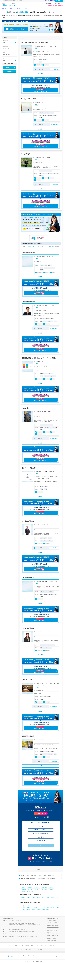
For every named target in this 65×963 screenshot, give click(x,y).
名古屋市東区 (37, 889)
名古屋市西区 (29, 887)
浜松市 (22, 929)
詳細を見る (40, 73)
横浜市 (13, 924)
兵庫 (23, 931)
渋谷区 (19, 923)
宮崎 (31, 936)
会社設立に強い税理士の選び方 (52, 937)
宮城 (20, 920)
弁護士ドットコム (25, 961)
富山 (21, 927)
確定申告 (22, 897)
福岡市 (13, 936)
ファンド (22, 909)
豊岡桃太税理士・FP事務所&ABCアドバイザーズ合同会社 (39, 358)
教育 (21, 907)
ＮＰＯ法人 (34, 909)
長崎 (21, 936)
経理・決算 (33, 897)
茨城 (35, 924)
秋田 (25, 920)
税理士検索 (17, 945)
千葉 (30, 924)
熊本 (23, 936)
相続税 (57, 897)
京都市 (20, 931)
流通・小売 (30, 905)
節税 (43, 897)
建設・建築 (41, 905)
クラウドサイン (32, 961)
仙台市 (23, 920)
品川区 (33, 923)
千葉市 (32, 924)
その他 (44, 907)
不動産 (58, 905)
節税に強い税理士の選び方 (51, 940)
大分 (28, 936)
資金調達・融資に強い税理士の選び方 (53, 933)
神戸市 (25, 931)
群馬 (39, 924)
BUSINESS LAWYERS (39, 961)
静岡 (16, 929)
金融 (48, 907)
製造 (21, 905)
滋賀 (28, 931)
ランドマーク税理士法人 (29, 468)
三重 (26, 929)
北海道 (10, 920)
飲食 (25, 905)
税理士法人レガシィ (28, 680)
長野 (12, 927)
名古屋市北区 (44, 889)
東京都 (10, 923)
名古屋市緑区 (51, 887)
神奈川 (10, 924)
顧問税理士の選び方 (50, 932)
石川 (19, 927)
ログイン (45, 0)
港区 (13, 923)
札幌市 (13, 920)
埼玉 (23, 924)
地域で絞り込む (9, 67)
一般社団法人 (45, 909)
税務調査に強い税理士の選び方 (52, 935)
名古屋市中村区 (36, 887)
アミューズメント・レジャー (36, 907)
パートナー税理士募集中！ (38, 949)
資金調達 (52, 897)
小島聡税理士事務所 (28, 577)
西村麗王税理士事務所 (28, 521)
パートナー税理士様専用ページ (26, 949)
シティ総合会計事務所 (28, 252)
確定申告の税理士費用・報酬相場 (52, 927)
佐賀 (19, 936)
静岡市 (18, 929)
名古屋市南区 (23, 891)
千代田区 (22, 923)
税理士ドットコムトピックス (37, 945)
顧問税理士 (38, 897)
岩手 (18, 920)
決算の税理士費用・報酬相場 (52, 922)
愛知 (10, 929)
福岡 (10, 936)
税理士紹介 (11, 945)
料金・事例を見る (54, 69)
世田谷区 (29, 923)
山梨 (10, 927)
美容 (54, 905)
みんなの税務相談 (25, 945)
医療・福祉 (52, 907)
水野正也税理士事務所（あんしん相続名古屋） (34, 42)
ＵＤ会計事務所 (25, 154)
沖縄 (36, 936)
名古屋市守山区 (30, 891)
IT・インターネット (48, 905)
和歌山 (33, 931)
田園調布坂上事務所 (28, 736)
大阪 (10, 931)
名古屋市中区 (23, 887)
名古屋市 (13, 929)
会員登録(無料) (51, 0)
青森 (16, 920)
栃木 (37, 924)
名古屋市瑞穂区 (51, 889)
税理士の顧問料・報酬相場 (51, 920)
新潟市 (17, 927)
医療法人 (57, 907)
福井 (24, 927)
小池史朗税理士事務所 (28, 301)
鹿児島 (33, 936)
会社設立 (47, 897)
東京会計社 (25, 408)
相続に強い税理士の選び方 (51, 938)
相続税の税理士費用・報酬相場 (52, 925)
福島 (30, 920)
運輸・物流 (35, 905)
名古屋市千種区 (23, 889)
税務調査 (27, 897)
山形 (27, 920)
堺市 (15, 931)
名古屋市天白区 (31, 889)
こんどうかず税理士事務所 (29, 99)
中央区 (26, 923)
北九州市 (16, 936)
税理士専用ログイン (59, 0)
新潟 (14, 927)
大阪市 (13, 931)
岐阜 (24, 929)
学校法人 (39, 909)
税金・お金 (23, 899)
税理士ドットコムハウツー (50, 945)
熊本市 (26, 936)
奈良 (30, 931)
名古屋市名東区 (44, 887)
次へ (41, 845)
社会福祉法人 (28, 909)
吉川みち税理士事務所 (28, 628)
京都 (17, 931)
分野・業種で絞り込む (9, 71)
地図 (36, 48)
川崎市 (16, 924)
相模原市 (20, 924)
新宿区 (16, 923)
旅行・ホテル (26, 907)
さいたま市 (26, 924)
